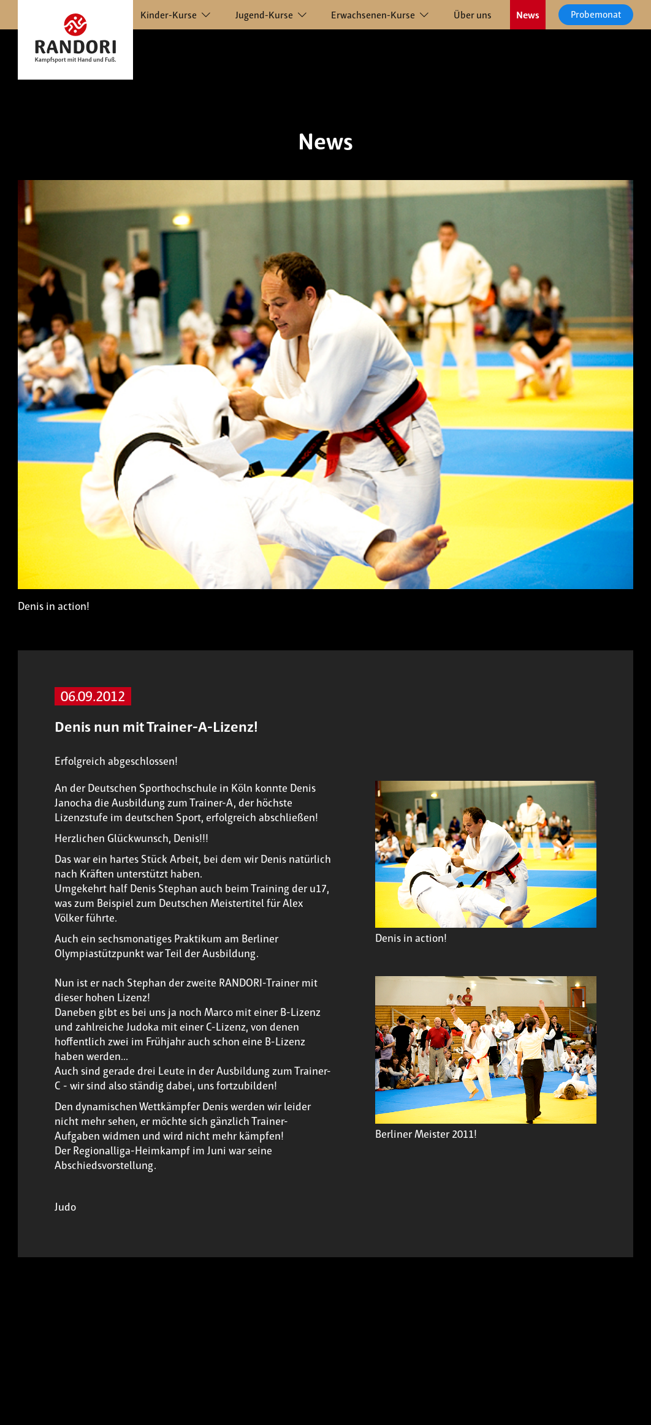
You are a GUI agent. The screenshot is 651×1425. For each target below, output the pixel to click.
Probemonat (596, 14)
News (527, 15)
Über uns (473, 15)
